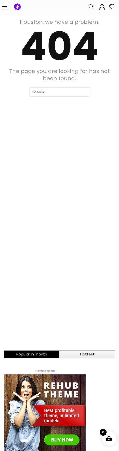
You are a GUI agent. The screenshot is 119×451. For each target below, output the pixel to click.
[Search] (91, 6)
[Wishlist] (112, 7)
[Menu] (6, 6)
